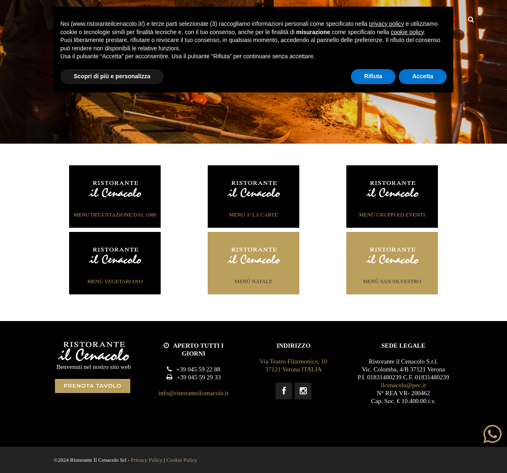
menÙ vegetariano (115, 265)
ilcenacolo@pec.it (403, 385)
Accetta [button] (422, 76)
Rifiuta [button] (373, 76)
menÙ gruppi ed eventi (392, 198)
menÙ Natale (253, 265)
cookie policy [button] (407, 32)
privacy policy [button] (386, 23)
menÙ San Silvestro (392, 265)
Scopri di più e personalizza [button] (112, 76)
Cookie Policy (182, 460)
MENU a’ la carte (253, 198)
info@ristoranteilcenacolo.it (194, 393)
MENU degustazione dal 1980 (115, 198)
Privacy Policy (146, 460)
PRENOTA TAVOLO (93, 385)
